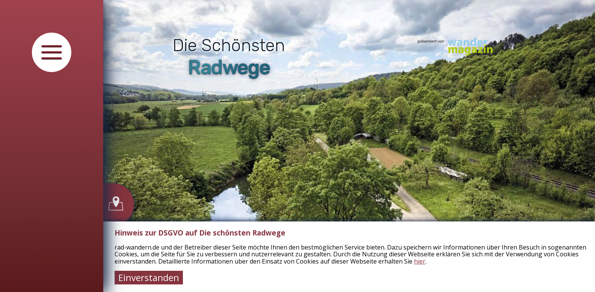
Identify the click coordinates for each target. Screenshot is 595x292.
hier (419, 261)
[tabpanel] (349, 146)
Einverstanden (148, 277)
